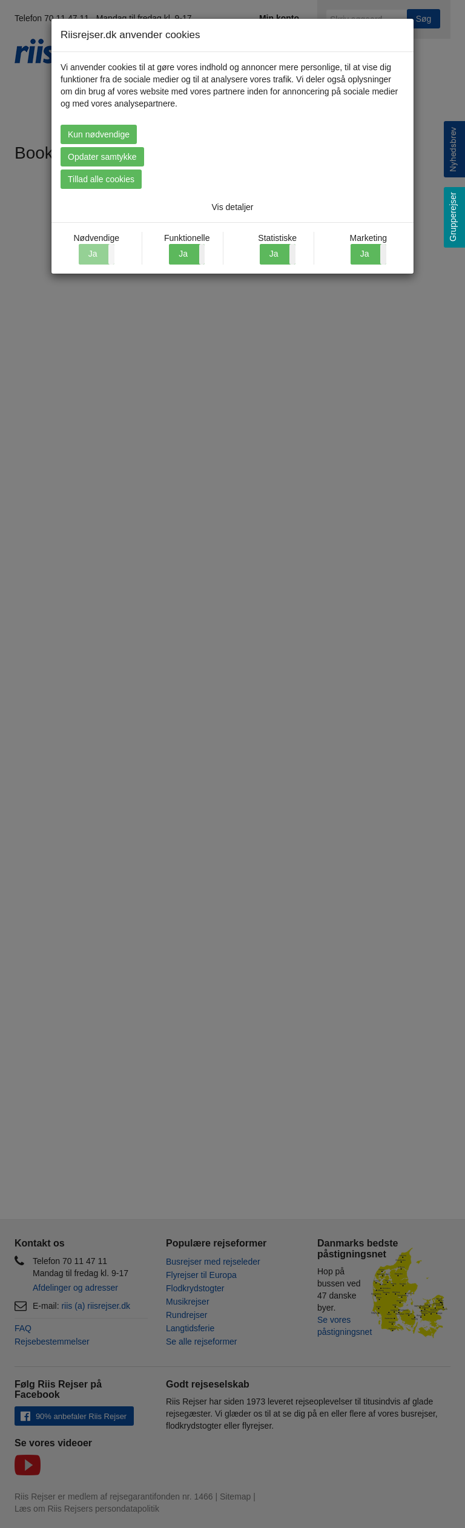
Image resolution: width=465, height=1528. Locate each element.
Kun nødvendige (99, 134)
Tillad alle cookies (101, 179)
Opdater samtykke (102, 157)
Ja (183, 254)
